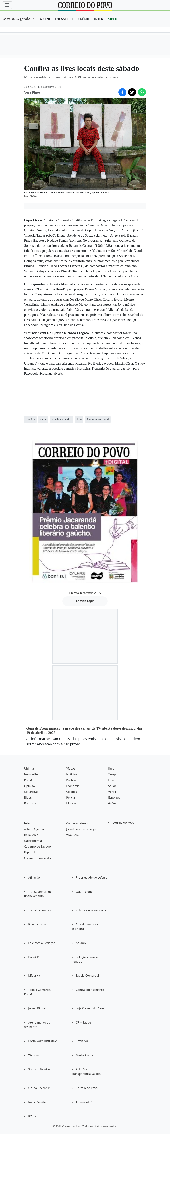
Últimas (29, 768)
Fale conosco (37, 924)
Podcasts (30, 803)
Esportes (114, 798)
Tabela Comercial (87, 976)
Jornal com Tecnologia (81, 829)
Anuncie (81, 943)
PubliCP (29, 780)
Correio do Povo (123, 823)
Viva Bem (72, 835)
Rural (111, 768)
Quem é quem (85, 892)
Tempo (112, 774)
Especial (29, 852)
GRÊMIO (84, 19)
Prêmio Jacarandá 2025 (85, 593)
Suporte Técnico (39, 1069)
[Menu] (7, 5)
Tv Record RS (84, 1102)
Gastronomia (33, 841)
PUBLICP (113, 19)
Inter (27, 823)
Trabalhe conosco (40, 910)
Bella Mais (31, 835)
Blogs (28, 798)
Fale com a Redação (41, 943)
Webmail (34, 1055)
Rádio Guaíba (37, 1102)
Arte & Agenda (16, 19)
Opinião (29, 786)
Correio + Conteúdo (37, 858)
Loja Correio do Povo (90, 1008)
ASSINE (45, 19)
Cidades (71, 792)
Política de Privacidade (91, 910)
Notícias (71, 774)
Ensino (112, 780)
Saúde (112, 786)
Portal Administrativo (42, 1041)
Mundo (71, 803)
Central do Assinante (90, 990)
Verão (112, 792)
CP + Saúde (83, 1022)
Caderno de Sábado (37, 847)
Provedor (82, 1041)
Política (71, 780)
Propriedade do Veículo (91, 877)
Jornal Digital (37, 1008)
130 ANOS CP (64, 19)
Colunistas (31, 792)
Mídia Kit (34, 976)
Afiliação (34, 877)
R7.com (33, 1116)
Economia (73, 786)
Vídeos (70, 768)
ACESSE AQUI (85, 601)
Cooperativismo (77, 823)
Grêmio (113, 803)
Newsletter (31, 774)
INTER (98, 19)
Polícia (70, 798)
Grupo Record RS (39, 1088)
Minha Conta (84, 1055)
